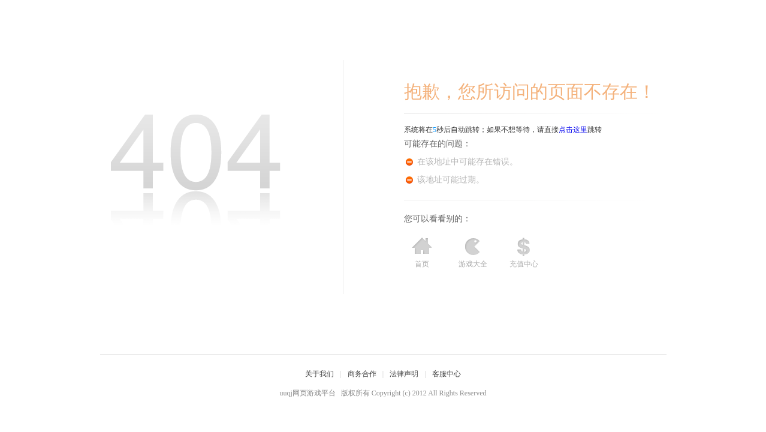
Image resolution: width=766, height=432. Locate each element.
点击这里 (573, 129)
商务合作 (362, 374)
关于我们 (319, 374)
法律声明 (404, 374)
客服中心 (446, 374)
